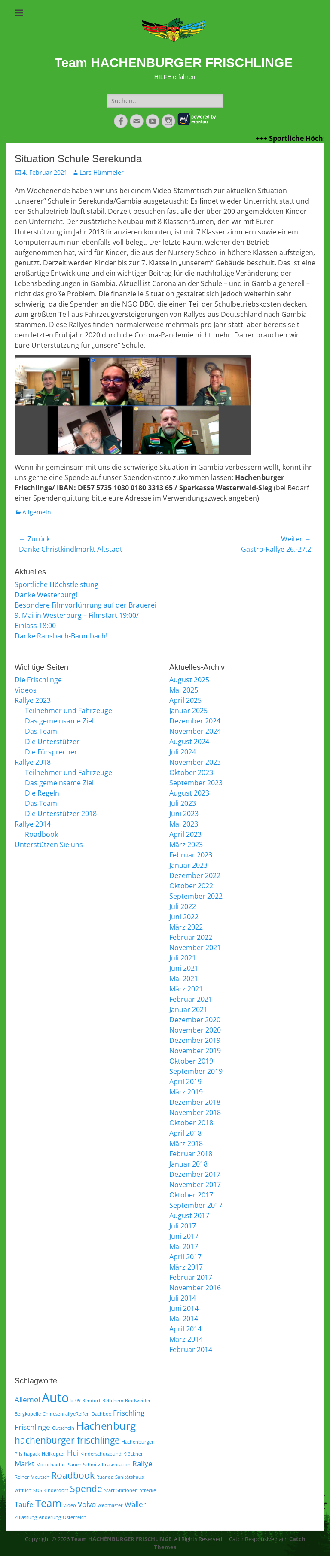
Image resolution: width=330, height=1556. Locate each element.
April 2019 (185, 1081)
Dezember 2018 (194, 1102)
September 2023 (196, 782)
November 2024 (195, 731)
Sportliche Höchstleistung (56, 584)
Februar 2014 (190, 1349)
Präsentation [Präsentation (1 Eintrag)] (116, 1465)
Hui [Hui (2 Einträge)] (73, 1453)
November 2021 (195, 947)
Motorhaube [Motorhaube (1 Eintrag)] (50, 1465)
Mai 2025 (183, 690)
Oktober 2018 (191, 1122)
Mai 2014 (183, 1318)
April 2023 (185, 834)
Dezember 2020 (194, 1019)
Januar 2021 (188, 1009)
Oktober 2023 (191, 772)
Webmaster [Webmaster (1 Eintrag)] (110, 1505)
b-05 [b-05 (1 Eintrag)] (75, 1401)
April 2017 (185, 1256)
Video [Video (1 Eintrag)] (69, 1505)
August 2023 (189, 793)
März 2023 (186, 844)
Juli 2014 (182, 1298)
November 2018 (195, 1112)
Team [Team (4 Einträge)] (48, 1503)
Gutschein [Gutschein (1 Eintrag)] (63, 1428)
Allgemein (36, 512)
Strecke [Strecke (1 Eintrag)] (148, 1490)
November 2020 (195, 1030)
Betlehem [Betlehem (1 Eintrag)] (112, 1401)
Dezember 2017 (194, 1174)
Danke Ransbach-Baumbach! (61, 636)
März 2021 (186, 989)
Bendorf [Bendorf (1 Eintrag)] (91, 1401)
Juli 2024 (182, 752)
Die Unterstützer (52, 741)
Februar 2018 (190, 1153)
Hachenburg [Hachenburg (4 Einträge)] (106, 1426)
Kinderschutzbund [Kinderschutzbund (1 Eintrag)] (101, 1454)
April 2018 (185, 1133)
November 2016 (195, 1287)
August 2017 (189, 1215)
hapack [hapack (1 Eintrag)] (32, 1454)
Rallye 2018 (33, 762)
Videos (26, 690)
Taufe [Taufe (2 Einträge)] (24, 1504)
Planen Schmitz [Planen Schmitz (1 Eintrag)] (83, 1465)
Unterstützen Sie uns (49, 844)
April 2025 (185, 700)
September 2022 (196, 896)
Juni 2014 (184, 1308)
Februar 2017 (190, 1277)
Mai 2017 (183, 1246)
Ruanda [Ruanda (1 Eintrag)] (104, 1477)
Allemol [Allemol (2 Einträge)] (27, 1399)
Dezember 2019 (194, 1040)
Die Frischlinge (38, 679)
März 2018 (186, 1143)
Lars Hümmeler (101, 172)
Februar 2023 (190, 855)
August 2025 (189, 679)
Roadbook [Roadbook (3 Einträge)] (73, 1475)
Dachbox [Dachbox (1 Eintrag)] (101, 1414)
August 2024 (189, 741)
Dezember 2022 (194, 875)
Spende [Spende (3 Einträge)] (86, 1489)
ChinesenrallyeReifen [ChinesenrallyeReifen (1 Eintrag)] (66, 1414)
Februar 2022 (190, 937)
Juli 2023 (182, 803)
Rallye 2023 (33, 700)
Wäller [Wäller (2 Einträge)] (135, 1504)
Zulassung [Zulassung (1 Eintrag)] (26, 1517)
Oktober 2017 (191, 1195)
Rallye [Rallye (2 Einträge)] (142, 1463)
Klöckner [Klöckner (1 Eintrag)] (133, 1454)
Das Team (41, 731)
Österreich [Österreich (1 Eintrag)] (74, 1517)
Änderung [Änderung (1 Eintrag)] (50, 1517)
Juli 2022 (182, 906)
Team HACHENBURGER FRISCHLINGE (174, 62)
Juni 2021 (184, 968)
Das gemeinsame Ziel (59, 721)
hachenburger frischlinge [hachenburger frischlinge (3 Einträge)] (67, 1440)
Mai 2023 (183, 824)
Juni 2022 (184, 916)
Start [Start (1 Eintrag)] (109, 1490)
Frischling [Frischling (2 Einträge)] (128, 1413)
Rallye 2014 (33, 824)
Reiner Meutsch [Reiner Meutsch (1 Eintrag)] (32, 1477)
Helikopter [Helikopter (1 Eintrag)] (53, 1454)
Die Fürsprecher (51, 752)
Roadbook (41, 834)
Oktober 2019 (191, 1061)
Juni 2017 (184, 1236)
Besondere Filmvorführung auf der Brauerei (85, 605)
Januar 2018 (188, 1164)
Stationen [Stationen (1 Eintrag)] (127, 1490)
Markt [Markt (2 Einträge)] (24, 1463)
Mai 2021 (183, 978)
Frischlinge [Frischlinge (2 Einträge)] (32, 1427)
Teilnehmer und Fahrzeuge (68, 710)
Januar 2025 (188, 710)
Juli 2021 (182, 958)
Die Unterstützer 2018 (61, 813)
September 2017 (196, 1205)
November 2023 (195, 762)
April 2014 (185, 1329)
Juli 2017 (182, 1226)
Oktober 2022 (191, 885)
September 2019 (196, 1071)
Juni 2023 (184, 813)
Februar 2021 (190, 999)
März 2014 (186, 1339)
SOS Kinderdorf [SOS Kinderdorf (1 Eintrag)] (50, 1490)
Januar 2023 (188, 865)
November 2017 (195, 1184)
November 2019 (195, 1050)
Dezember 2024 (194, 721)
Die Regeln (42, 793)
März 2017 (186, 1267)
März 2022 (186, 927)
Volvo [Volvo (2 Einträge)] (87, 1504)
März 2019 (186, 1092)
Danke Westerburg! (46, 594)
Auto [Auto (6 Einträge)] (55, 1397)
